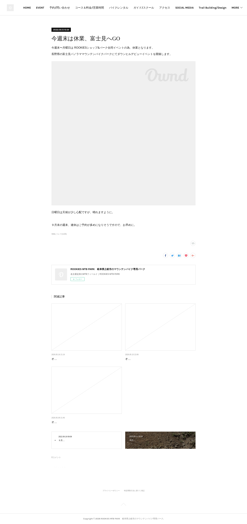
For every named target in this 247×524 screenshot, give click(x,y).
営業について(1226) (59, 234)
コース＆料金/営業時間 (143, 7)
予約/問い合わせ (114, 7)
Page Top (123, 505)
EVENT (94, 7)
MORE (233, 7)
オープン (56, 358)
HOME (81, 7)
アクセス (218, 7)
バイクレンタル (173, 7)
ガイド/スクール (198, 7)
